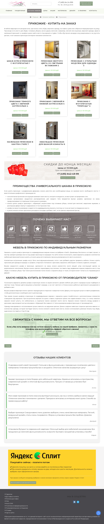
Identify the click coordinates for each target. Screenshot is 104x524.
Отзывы (8, 510)
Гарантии (9, 494)
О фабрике (82, 10)
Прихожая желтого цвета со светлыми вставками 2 (52, 63)
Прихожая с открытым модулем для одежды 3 (84, 63)
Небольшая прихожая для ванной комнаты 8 (52, 143)
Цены (45, 10)
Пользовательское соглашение (17, 508)
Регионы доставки (12, 499)
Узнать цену (17, 72)
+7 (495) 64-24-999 (65, 2)
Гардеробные (20, 10)
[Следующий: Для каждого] (95, 346)
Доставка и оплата (12, 496)
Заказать (25, 72)
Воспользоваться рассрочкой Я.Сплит (23, 482)
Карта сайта (10, 512)
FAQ (7, 501)
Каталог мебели (34, 10)
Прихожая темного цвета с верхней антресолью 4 (20, 103)
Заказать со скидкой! (68, 177)
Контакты (93, 10)
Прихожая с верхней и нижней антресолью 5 (52, 102)
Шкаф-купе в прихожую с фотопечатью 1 (20, 62)
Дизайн (72, 10)
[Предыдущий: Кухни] (8, 346)
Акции (52, 10)
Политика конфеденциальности (17, 506)
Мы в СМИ (9, 503)
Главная (9, 10)
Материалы (62, 10)
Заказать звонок (52, 334)
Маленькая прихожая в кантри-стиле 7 (20, 143)
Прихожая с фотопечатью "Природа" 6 (84, 103)
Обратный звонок (86, 3)
